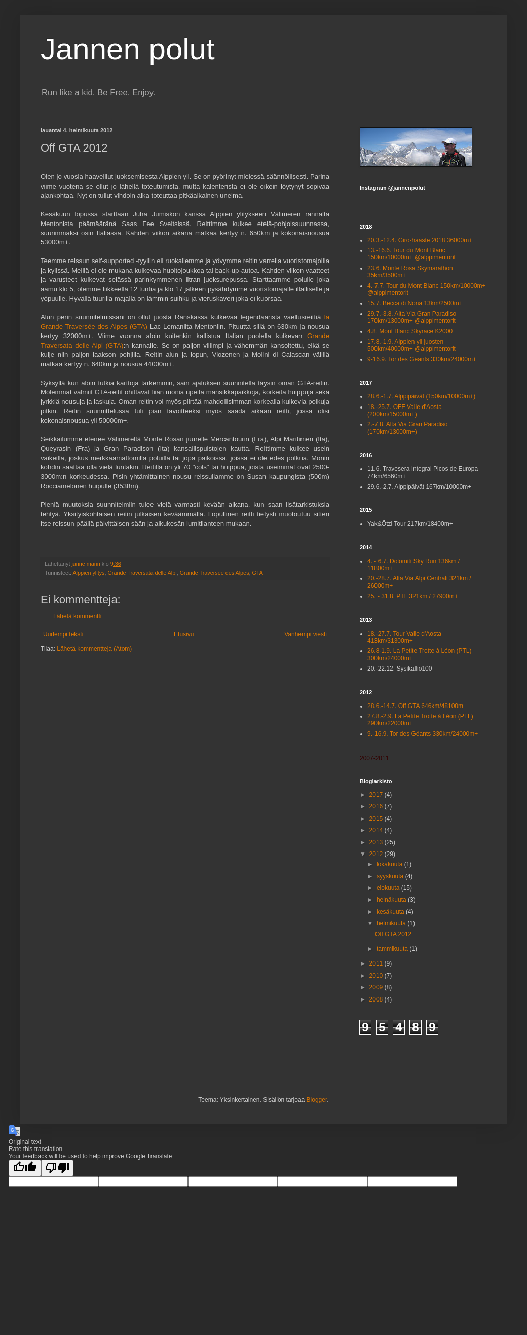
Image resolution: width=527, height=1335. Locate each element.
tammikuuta (393, 948)
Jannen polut (128, 49)
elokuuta (389, 888)
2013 (377, 842)
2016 (377, 806)
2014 (377, 830)
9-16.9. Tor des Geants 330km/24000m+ (421, 359)
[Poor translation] (57, 1168)
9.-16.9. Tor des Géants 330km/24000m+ (422, 733)
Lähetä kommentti (77, 616)
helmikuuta (392, 923)
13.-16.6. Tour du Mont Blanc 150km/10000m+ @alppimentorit (411, 254)
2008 (377, 999)
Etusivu (184, 634)
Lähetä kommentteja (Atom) (94, 648)
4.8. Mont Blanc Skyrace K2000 (410, 331)
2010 (377, 975)
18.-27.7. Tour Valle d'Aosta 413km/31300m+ (404, 637)
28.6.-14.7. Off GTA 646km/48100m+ (417, 706)
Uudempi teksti (63, 634)
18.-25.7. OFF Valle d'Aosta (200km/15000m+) (404, 410)
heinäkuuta (392, 899)
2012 (377, 854)
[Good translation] (25, 1168)
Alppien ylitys (88, 573)
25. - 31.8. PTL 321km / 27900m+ (412, 596)
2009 (377, 987)
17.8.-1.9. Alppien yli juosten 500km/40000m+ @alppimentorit (411, 345)
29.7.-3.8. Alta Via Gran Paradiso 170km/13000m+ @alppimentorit (411, 317)
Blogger (317, 1099)
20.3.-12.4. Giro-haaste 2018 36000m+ (419, 240)
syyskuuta (391, 876)
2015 (377, 818)
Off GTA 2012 (393, 934)
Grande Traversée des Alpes (214, 573)
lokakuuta (390, 864)
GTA (257, 573)
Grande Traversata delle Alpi (141, 573)
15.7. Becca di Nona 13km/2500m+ (415, 303)
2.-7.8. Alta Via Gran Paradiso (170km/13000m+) (407, 428)
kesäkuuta (391, 911)
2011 (377, 963)
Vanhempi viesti (305, 634)
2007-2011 (374, 758)
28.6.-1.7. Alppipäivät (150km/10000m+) (421, 396)
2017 (377, 794)
